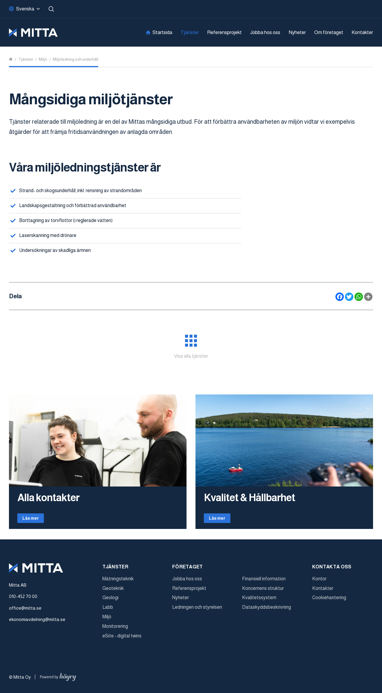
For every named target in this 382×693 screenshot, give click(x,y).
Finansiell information (264, 580)
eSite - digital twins (121, 637)
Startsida (162, 32)
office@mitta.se (25, 610)
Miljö (106, 618)
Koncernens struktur (263, 590)
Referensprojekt (224, 32)
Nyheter (297, 32)
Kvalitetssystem (259, 599)
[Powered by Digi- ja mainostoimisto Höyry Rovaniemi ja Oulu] (58, 677)
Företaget (187, 568)
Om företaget (328, 32)
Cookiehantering (329, 599)
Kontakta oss (332, 568)
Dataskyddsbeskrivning (266, 609)
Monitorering (115, 628)
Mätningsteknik (118, 580)
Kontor (319, 580)
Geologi (110, 599)
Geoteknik (113, 590)
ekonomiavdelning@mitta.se (37, 621)
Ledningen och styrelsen (197, 609)
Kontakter (362, 32)
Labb (107, 609)
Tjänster (190, 32)
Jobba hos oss (265, 32)
